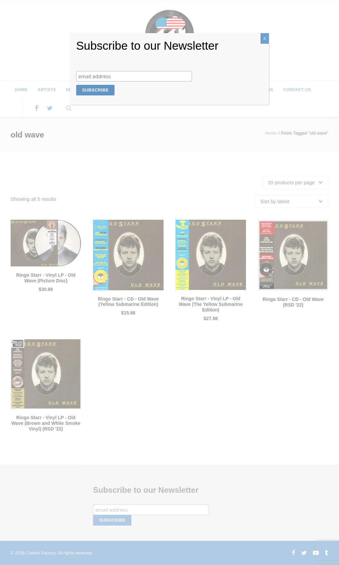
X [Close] (264, 38)
